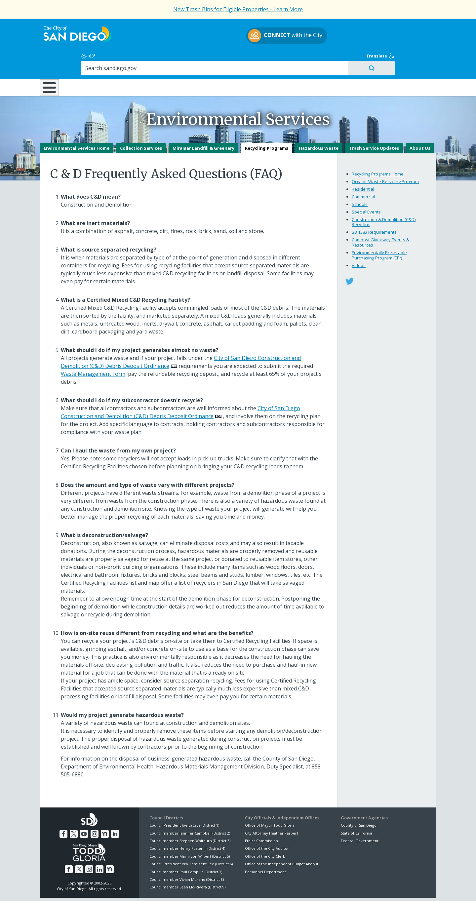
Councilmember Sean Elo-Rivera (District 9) (187, 863)
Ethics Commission (261, 817)
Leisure (95, 59)
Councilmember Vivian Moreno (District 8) (186, 856)
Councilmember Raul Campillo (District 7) (185, 848)
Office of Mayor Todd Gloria (270, 802)
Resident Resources (155, 59)
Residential (363, 166)
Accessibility (224, 888)
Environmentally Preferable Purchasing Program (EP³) (379, 232)
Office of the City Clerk (265, 833)
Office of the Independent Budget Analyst (281, 840)
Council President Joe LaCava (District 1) (184, 802)
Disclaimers (155, 888)
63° (344, 27)
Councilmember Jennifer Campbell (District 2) (189, 809)
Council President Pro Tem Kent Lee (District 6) (191, 840)
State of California (356, 809)
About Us (420, 125)
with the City (236, 36)
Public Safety (339, 59)
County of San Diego (359, 802)
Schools (360, 181)
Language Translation (267, 888)
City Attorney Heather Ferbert (271, 809)
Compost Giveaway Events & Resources (380, 219)
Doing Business (214, 59)
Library (275, 59)
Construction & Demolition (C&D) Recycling (384, 199)
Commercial (363, 173)
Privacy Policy (189, 888)
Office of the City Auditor (267, 825)
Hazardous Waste (318, 125)
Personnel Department (265, 848)
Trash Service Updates (374, 125)
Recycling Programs (266, 125)
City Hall (403, 59)
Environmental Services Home (76, 125)
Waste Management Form (93, 350)
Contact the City (313, 888)
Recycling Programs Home (378, 151)
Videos (359, 242)
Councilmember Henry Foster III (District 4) (187, 825)
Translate (422, 27)
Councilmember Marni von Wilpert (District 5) (189, 833)
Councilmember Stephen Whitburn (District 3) (189, 817)
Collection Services (141, 125)
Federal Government (359, 817)
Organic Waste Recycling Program (385, 158)
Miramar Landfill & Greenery (203, 125)
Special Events (366, 189)
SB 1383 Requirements (374, 209)
